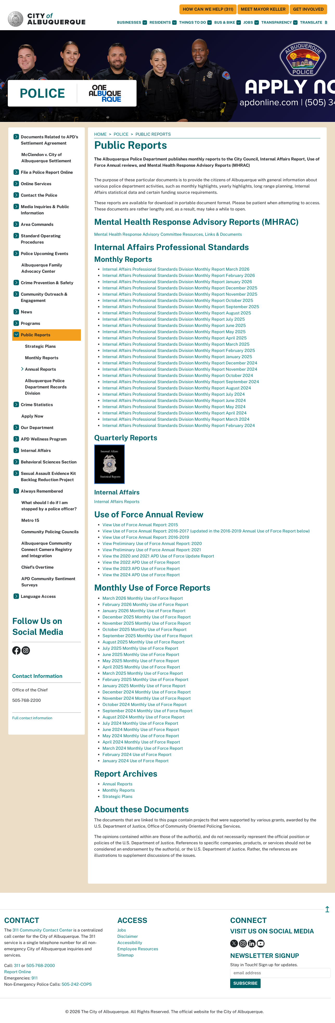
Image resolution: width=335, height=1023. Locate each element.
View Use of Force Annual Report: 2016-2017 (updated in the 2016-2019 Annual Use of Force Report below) (206, 531)
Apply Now (32, 416)
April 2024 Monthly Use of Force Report (141, 742)
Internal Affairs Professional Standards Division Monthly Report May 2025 (174, 331)
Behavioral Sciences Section (48, 462)
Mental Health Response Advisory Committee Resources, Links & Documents (168, 234)
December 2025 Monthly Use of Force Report (146, 617)
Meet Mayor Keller (263, 9)
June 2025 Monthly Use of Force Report (140, 654)
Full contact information (32, 718)
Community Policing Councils (50, 531)
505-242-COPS (77, 984)
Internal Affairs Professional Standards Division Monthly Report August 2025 (176, 313)
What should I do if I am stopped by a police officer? (49, 505)
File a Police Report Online (47, 172)
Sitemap (125, 955)
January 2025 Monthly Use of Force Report (143, 685)
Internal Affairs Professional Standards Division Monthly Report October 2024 (177, 375)
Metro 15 (30, 520)
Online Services (36, 183)
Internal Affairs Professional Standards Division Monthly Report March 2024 (175, 419)
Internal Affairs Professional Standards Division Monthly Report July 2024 (173, 394)
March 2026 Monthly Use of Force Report (142, 598)
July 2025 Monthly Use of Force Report (140, 648)
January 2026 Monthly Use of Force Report (143, 610)
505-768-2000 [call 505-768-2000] (40, 965)
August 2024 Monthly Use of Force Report (143, 717)
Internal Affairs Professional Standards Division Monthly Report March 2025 (175, 344)
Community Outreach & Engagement (44, 297)
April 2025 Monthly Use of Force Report (141, 667)
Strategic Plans (117, 796)
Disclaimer (127, 936)
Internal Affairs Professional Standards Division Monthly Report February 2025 (178, 350)
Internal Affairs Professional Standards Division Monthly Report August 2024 (176, 388)
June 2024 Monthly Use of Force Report (140, 729)
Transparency (279, 22)
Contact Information (37, 676)
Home (100, 134)
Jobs (251, 22)
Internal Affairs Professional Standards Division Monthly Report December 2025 (179, 288)
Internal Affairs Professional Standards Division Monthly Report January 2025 (177, 356)
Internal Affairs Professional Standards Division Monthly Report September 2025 (180, 306)
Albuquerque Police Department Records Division (46, 387)
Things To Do (195, 22)
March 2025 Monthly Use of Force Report (142, 673)
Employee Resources (137, 948)
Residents (163, 22)
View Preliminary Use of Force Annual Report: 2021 (151, 549)
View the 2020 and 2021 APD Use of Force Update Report (158, 556)
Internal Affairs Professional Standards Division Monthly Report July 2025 (173, 319)
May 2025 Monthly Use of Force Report (140, 660)
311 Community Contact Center (42, 930)
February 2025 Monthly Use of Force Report (145, 679)
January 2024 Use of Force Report (135, 760)
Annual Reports (117, 784)
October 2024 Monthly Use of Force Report (144, 704)
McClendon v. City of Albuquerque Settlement (46, 157)
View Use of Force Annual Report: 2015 (140, 524)
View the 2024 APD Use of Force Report (141, 574)
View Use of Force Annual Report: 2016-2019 (145, 537)
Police (121, 134)
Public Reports (35, 334)
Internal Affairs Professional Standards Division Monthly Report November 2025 (179, 294)
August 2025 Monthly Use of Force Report (143, 642)
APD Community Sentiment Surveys (48, 581)
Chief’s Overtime (37, 567)
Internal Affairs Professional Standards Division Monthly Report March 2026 (175, 269)
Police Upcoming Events (44, 253)
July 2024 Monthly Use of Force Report (140, 723)
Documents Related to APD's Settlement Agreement (49, 140)
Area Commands (37, 224)
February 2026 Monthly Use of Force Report (145, 604)
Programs (30, 323)
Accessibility (129, 942)
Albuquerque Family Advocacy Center (41, 268)
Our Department (37, 427)
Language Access (38, 596)
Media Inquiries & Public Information (45, 209)
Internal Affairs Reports (116, 501)
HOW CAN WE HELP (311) (208, 9)
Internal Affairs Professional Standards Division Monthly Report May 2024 (174, 406)
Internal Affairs (36, 450)
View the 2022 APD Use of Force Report (141, 562)
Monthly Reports (118, 790)
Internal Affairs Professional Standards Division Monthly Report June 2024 (174, 400)
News (26, 311)
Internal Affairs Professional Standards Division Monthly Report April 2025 (174, 338)
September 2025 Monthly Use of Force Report (147, 635)
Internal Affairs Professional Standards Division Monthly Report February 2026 (178, 275)
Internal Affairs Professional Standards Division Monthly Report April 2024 (174, 413)
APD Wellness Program (44, 439)
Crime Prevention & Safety (47, 282)
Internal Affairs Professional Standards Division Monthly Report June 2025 (174, 325)
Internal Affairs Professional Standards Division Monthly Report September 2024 (180, 381)
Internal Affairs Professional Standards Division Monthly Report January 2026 (177, 281)
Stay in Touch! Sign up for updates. (264, 964)
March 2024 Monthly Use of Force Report (142, 748)
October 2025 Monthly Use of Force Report (144, 629)
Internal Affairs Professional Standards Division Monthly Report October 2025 (177, 300)
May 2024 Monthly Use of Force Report (140, 735)
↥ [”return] (327, 909)
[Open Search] (326, 22)
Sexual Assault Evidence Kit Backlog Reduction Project (48, 476)
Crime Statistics (37, 404)
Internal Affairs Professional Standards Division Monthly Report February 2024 (178, 425)
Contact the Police (39, 195)
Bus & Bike (227, 22)
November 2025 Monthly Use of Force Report (146, 623)
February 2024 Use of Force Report (136, 754)
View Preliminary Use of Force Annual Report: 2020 (152, 543)
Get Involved (308, 9)
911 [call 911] (34, 978)
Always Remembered (42, 491)
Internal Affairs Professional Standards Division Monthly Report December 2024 (179, 363)
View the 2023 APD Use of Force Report (141, 568)
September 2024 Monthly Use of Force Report (147, 710)
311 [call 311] (17, 965)
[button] (311, 22)
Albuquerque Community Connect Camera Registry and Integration (46, 549)
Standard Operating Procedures (41, 239)
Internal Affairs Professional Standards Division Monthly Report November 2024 (179, 369)
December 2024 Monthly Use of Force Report (146, 692)
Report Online (17, 971)
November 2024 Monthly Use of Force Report (146, 698)
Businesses (132, 22)
